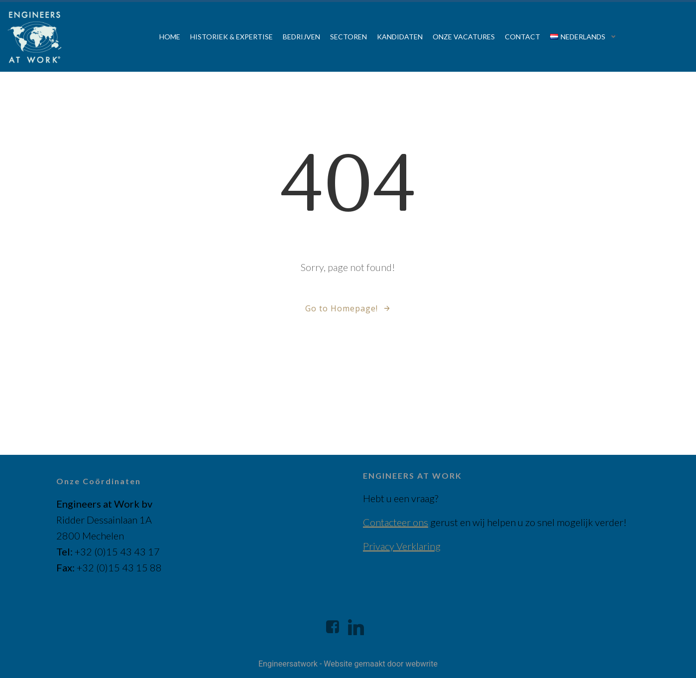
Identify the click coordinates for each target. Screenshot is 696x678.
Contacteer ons (395, 522)
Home (169, 36)
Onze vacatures (464, 36)
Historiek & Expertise (231, 36)
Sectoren (348, 36)
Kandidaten (400, 36)
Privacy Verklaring (402, 546)
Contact (522, 36)
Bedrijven (301, 36)
